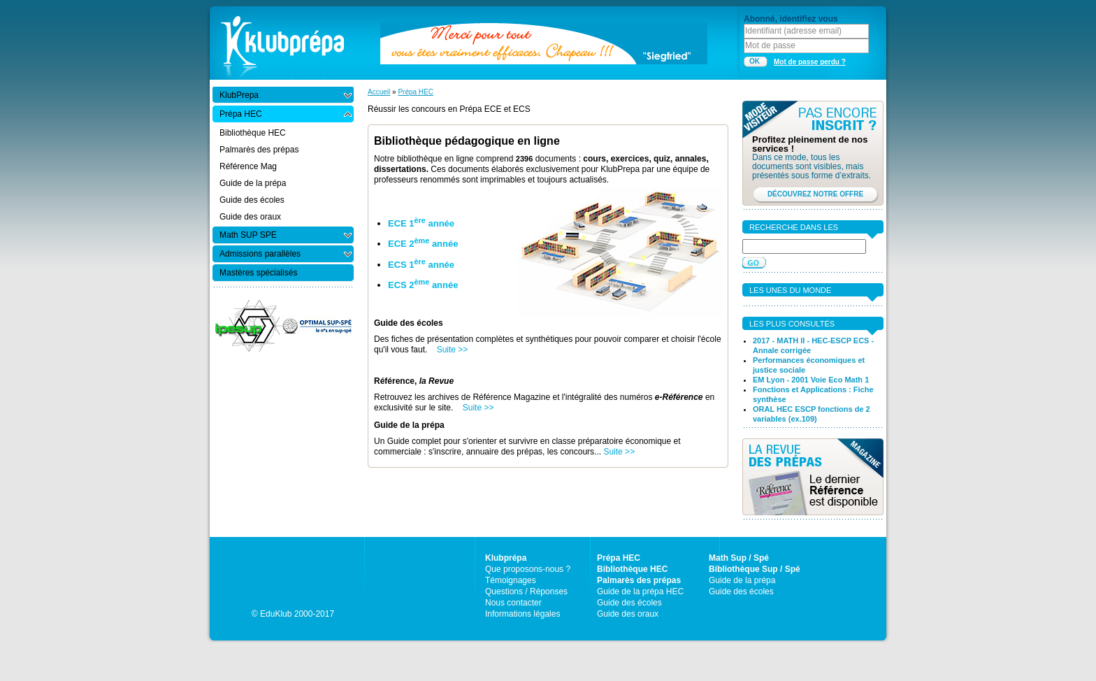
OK (754, 61)
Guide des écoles (629, 603)
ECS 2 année (423, 285)
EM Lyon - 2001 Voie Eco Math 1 (811, 379)
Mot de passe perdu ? (810, 62)
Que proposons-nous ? (527, 569)
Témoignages (510, 580)
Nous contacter (513, 603)
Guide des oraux (627, 614)
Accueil (379, 92)
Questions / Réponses (526, 591)
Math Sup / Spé (739, 558)
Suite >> (452, 349)
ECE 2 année (423, 243)
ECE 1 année (421, 223)
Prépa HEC (415, 92)
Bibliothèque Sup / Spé (754, 569)
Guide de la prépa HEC (640, 591)
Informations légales (522, 614)
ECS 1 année (421, 264)
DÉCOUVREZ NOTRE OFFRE (815, 194)
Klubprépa (505, 558)
